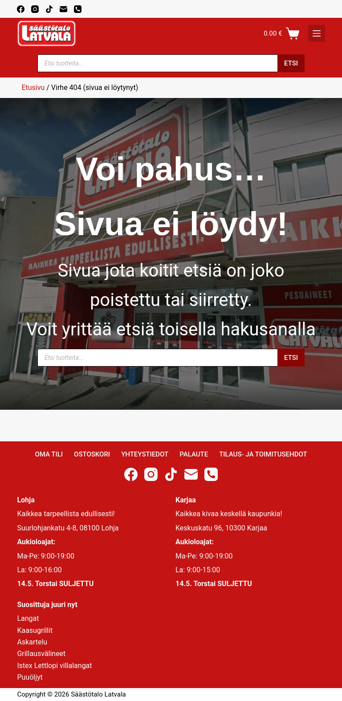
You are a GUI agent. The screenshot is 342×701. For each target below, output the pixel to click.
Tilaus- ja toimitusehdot (263, 454)
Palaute (193, 454)
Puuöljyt (29, 677)
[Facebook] (20, 9)
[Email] (63, 9)
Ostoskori (92, 454)
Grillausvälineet (41, 653)
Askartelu (32, 642)
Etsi (291, 63)
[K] (316, 33)
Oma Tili (49, 454)
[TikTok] (49, 9)
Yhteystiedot (144, 454)
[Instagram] (35, 9)
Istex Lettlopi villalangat (54, 665)
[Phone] (77, 9)
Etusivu (33, 87)
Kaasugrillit (35, 630)
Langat (28, 618)
